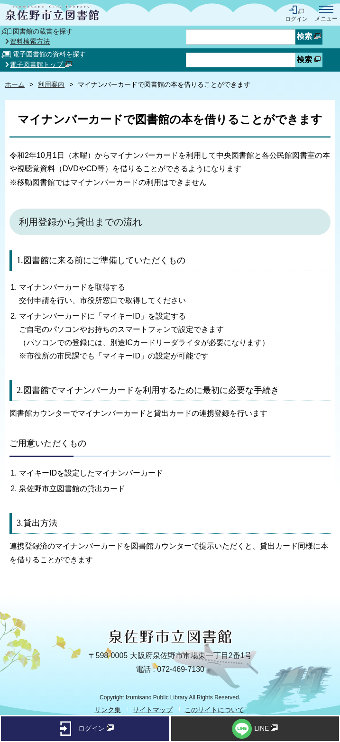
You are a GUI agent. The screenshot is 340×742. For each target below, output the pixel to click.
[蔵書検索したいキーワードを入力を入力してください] (240, 37)
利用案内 (51, 84)
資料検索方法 (30, 41)
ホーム (15, 84)
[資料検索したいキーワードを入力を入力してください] (240, 60)
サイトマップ (153, 710)
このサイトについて (214, 710)
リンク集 (107, 710)
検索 (309, 36)
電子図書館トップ (41, 64)
